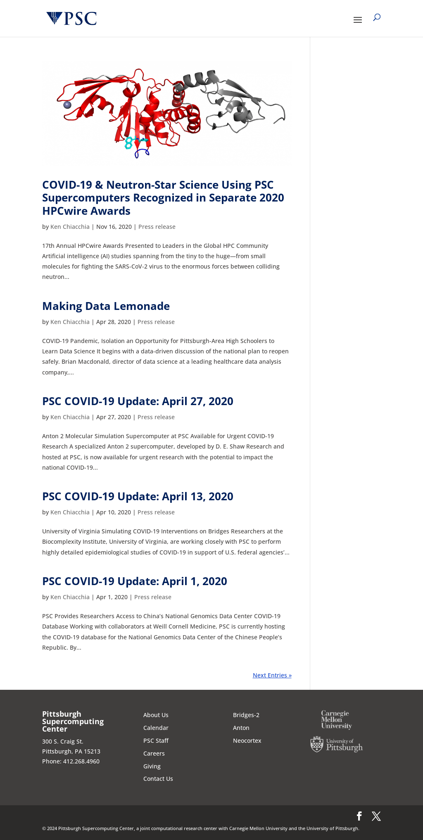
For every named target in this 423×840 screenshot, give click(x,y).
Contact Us (158, 778)
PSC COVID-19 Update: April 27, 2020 (137, 401)
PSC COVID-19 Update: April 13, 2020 (137, 496)
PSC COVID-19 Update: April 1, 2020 (134, 581)
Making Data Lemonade (106, 305)
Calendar (156, 728)
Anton (241, 728)
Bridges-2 (246, 715)
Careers (154, 753)
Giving (152, 766)
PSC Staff (156, 740)
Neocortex (247, 740)
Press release (157, 226)
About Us (156, 715)
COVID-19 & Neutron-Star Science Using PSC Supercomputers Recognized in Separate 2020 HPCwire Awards (163, 197)
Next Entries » (272, 675)
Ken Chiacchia (70, 226)
